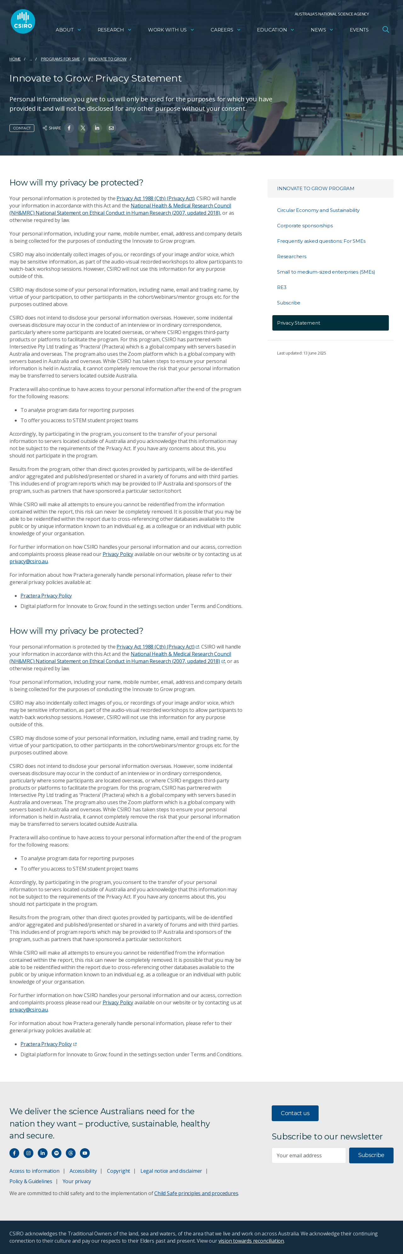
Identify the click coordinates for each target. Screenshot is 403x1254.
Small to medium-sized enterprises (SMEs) (326, 272)
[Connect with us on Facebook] (14, 1153)
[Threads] (71, 1153)
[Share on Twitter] (83, 128)
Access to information (34, 1170)
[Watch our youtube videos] (85, 1153)
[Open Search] (386, 29)
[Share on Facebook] (69, 128)
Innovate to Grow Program (316, 188)
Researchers (291, 256)
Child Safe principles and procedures (196, 1193)
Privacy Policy (118, 554)
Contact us (295, 1113)
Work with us (171, 30)
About (69, 30)
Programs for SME (60, 59)
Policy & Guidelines (30, 1181)
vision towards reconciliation (251, 1240)
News (322, 30)
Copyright (118, 1170)
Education (276, 30)
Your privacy (77, 1181)
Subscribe (288, 303)
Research (115, 30)
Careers (226, 30)
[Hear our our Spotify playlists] (56, 1153)
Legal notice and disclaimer (171, 1170)
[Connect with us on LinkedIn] (43, 1153)
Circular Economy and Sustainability (318, 210)
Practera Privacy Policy (46, 595)
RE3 (281, 287)
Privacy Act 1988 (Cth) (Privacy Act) (155, 198)
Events (359, 30)
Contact (22, 128)
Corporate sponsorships (304, 226)
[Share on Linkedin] (97, 128)
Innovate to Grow (107, 59)
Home (15, 59)
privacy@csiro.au (28, 561)
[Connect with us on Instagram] (28, 1153)
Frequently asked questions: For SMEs (321, 241)
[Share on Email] (111, 128)
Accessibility (83, 1170)
